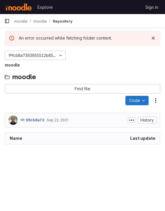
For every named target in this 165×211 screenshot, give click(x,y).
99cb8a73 (32, 120)
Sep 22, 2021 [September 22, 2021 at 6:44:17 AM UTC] (57, 120)
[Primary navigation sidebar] (7, 21)
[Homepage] (18, 7)
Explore (45, 7)
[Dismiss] (153, 38)
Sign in (151, 7)
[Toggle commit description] (131, 120)
